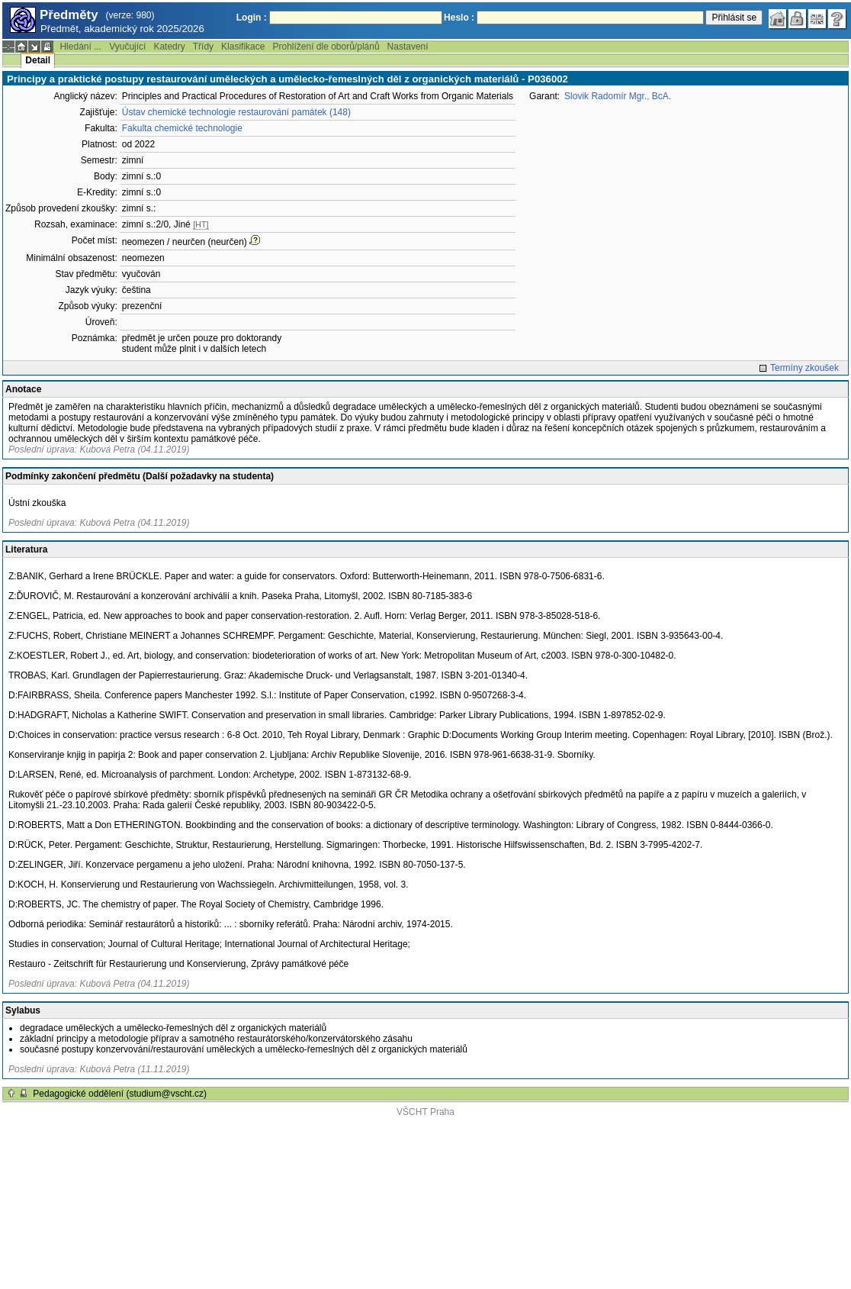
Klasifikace (243, 46)
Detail (37, 60)
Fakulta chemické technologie (182, 128)
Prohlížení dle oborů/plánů (325, 46)
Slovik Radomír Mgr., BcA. (617, 96)
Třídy (203, 46)
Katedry (169, 46)
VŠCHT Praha (425, 1112)
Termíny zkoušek (804, 368)
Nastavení (408, 46)
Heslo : (459, 17)
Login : (251, 17)
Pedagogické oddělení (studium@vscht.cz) (120, 1093)
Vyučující (127, 46)
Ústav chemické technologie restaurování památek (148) (236, 112)
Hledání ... (80, 46)
